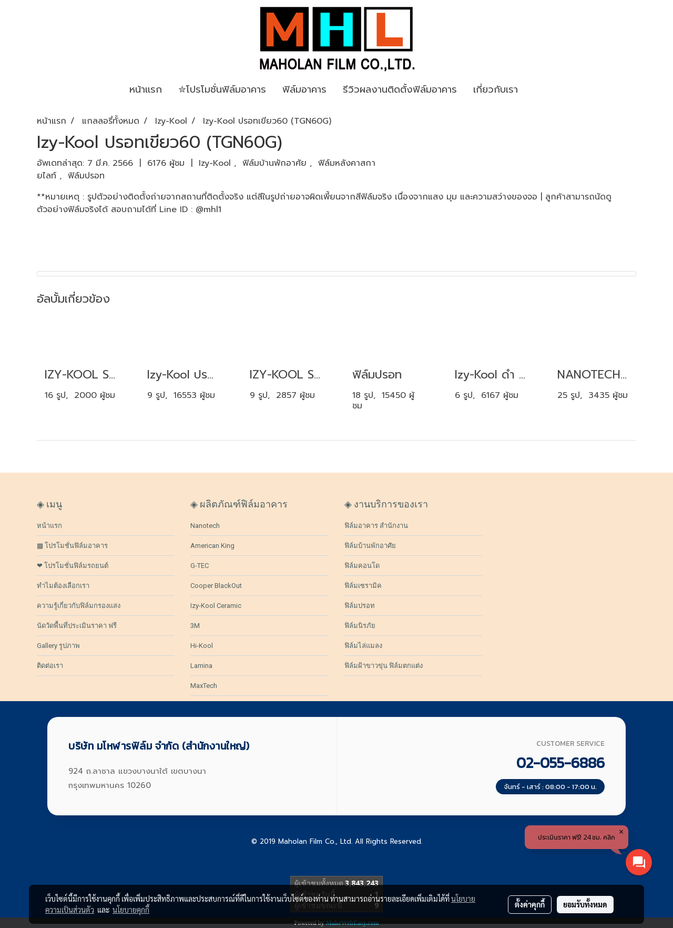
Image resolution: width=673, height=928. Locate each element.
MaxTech (203, 686)
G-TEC (199, 566)
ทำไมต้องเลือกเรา (63, 586)
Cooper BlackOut (216, 586)
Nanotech (205, 526)
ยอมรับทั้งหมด (585, 904)
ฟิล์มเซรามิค (363, 586)
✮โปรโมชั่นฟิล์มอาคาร (222, 89)
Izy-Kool (216, 163)
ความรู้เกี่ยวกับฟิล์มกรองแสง (78, 606)
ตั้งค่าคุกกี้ (530, 904)
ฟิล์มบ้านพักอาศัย (276, 163)
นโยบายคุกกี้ (131, 909)
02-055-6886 (560, 763)
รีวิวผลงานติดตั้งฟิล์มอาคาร (400, 89)
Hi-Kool (201, 646)
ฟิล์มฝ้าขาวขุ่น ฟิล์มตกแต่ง (383, 666)
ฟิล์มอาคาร (304, 89)
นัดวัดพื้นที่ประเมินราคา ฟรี (77, 626)
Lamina (201, 666)
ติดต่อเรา (50, 666)
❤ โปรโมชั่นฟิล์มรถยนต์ (72, 566)
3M (195, 626)
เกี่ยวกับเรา (495, 89)
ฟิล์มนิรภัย (359, 626)
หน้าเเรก (145, 89)
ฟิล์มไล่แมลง (363, 646)
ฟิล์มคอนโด (362, 566)
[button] (541, 90)
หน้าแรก (49, 526)
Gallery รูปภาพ (58, 646)
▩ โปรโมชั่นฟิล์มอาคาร (72, 546)
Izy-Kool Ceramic (215, 606)
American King (212, 546)
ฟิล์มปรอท (86, 175)
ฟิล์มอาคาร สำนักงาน (376, 526)
